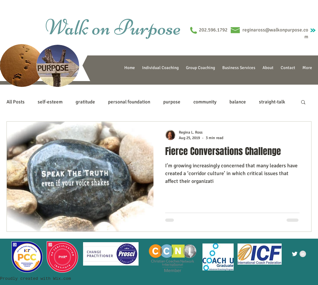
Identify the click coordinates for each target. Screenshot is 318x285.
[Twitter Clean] (294, 254)
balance (237, 102)
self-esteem (50, 102)
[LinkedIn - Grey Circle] (303, 254)
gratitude (85, 102)
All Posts (15, 102)
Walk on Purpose (113, 27)
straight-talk (272, 102)
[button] (303, 102)
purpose (171, 102)
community (204, 102)
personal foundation (129, 102)
